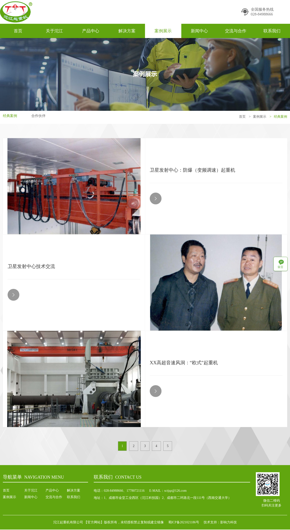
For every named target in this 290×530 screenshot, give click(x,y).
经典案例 (10, 117)
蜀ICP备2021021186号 (183, 523)
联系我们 (272, 31)
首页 (18, 31)
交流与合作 (235, 31)
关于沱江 (54, 31)
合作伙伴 (39, 117)
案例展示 (163, 31)
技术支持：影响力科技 (221, 523)
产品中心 (90, 31)
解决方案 (127, 31)
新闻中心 (199, 31)
